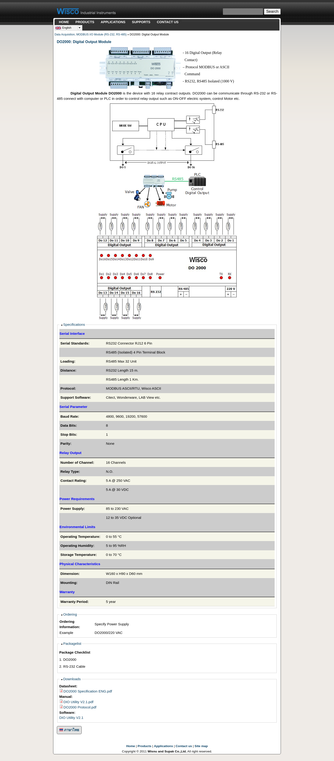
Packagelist (72, 643)
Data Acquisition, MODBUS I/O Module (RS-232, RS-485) (91, 34)
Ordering (70, 614)
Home (130, 746)
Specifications (74, 324)
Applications (163, 746)
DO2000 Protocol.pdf (80, 707)
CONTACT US (168, 22)
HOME (64, 22)
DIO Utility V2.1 (71, 718)
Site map (201, 746)
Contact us (184, 746)
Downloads (72, 679)
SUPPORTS (141, 22)
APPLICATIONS (113, 22)
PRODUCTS (84, 22)
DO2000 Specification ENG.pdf (88, 691)
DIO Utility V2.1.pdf (78, 702)
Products (144, 746)
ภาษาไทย (69, 730)
